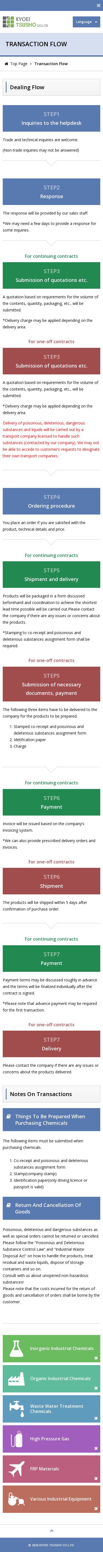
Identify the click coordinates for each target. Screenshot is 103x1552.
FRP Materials (44, 1469)
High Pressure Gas (49, 1439)
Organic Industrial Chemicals (60, 1378)
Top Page (18, 63)
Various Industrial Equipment (61, 1499)
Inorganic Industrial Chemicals (62, 1348)
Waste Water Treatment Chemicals (56, 1408)
